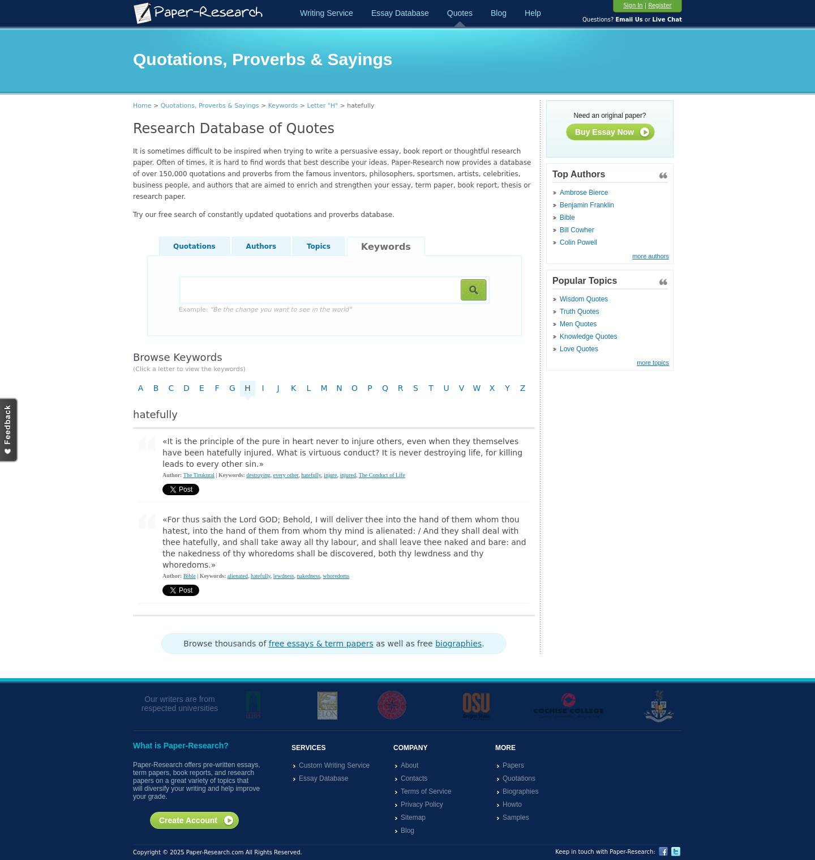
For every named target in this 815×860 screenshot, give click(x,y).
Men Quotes (578, 324)
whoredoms (336, 576)
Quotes (460, 13)
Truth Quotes (579, 312)
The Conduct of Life (382, 475)
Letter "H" (322, 105)
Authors (261, 246)
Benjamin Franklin (587, 205)
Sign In (632, 5)
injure (330, 475)
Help (533, 13)
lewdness (283, 576)
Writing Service (326, 13)
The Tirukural (199, 475)
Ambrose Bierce (584, 193)
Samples (516, 817)
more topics (653, 362)
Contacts (414, 778)
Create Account (196, 821)
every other (285, 475)
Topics (319, 246)
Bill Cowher (577, 230)
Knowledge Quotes (588, 336)
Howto (512, 804)
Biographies (520, 791)
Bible (567, 218)
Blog (499, 13)
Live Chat (667, 19)
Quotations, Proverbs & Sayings (210, 105)
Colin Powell (578, 242)
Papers (513, 765)
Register (659, 5)
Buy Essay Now (612, 132)
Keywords (283, 105)
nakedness (308, 576)
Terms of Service (426, 791)
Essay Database (400, 13)
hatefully (311, 475)
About (409, 765)
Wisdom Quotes (584, 299)
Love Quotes (579, 349)
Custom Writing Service (334, 765)
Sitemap (413, 817)
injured (348, 475)
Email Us (628, 19)
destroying (258, 475)
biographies (458, 643)
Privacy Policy (422, 804)
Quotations (194, 246)
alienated (238, 576)
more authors (650, 256)
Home (142, 105)
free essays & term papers (321, 643)
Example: (265, 309)
